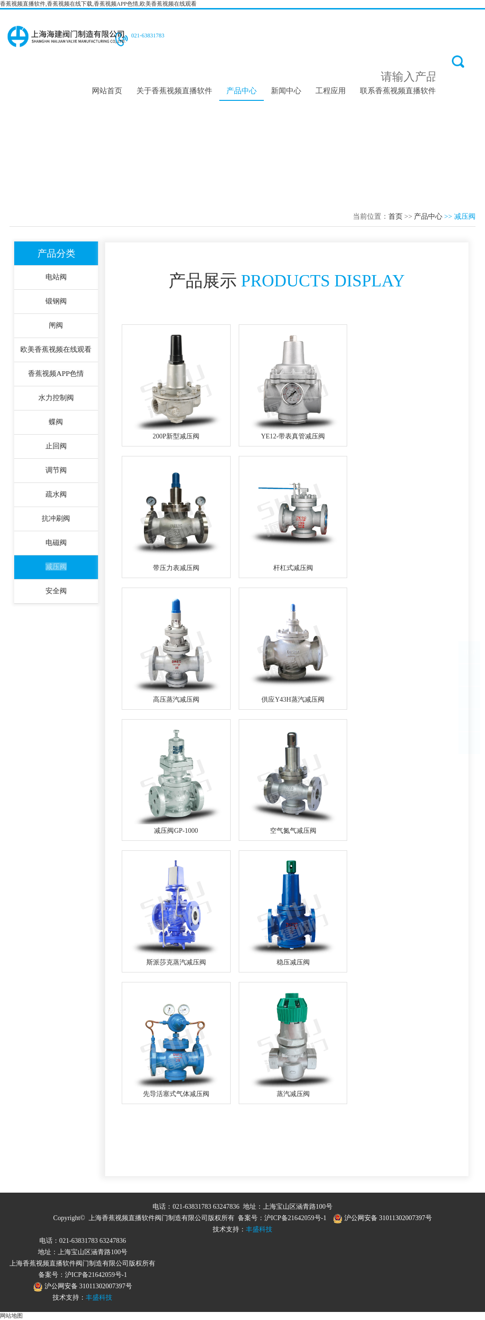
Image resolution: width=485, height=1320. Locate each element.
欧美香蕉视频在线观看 (56, 351)
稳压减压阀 (293, 962)
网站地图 (11, 1315)
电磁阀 (56, 548)
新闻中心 (286, 90)
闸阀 (56, 326)
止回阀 (56, 450)
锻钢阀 (56, 302)
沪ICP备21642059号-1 (295, 1218)
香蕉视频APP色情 (56, 376)
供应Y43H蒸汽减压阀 (292, 699)
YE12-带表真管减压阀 (293, 436)
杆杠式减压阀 (293, 567)
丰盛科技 (259, 1229)
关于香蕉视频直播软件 (174, 90)
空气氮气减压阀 (293, 830)
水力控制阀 (56, 400)
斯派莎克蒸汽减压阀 (176, 962)
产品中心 (241, 90)
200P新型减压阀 (176, 436)
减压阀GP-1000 (176, 830)
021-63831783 (147, 35)
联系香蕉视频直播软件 (398, 90)
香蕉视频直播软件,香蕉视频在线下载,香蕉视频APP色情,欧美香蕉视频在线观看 (98, 3)
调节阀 (56, 474)
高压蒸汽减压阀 (176, 699)
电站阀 (56, 277)
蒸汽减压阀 (293, 1093)
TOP (469, 661)
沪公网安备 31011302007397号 (382, 1218)
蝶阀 (56, 425)
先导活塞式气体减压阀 (176, 1093)
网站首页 (107, 90)
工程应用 (330, 90)
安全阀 (56, 597)
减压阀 (56, 573)
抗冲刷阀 (56, 523)
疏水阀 (56, 499)
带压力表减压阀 (176, 567)
